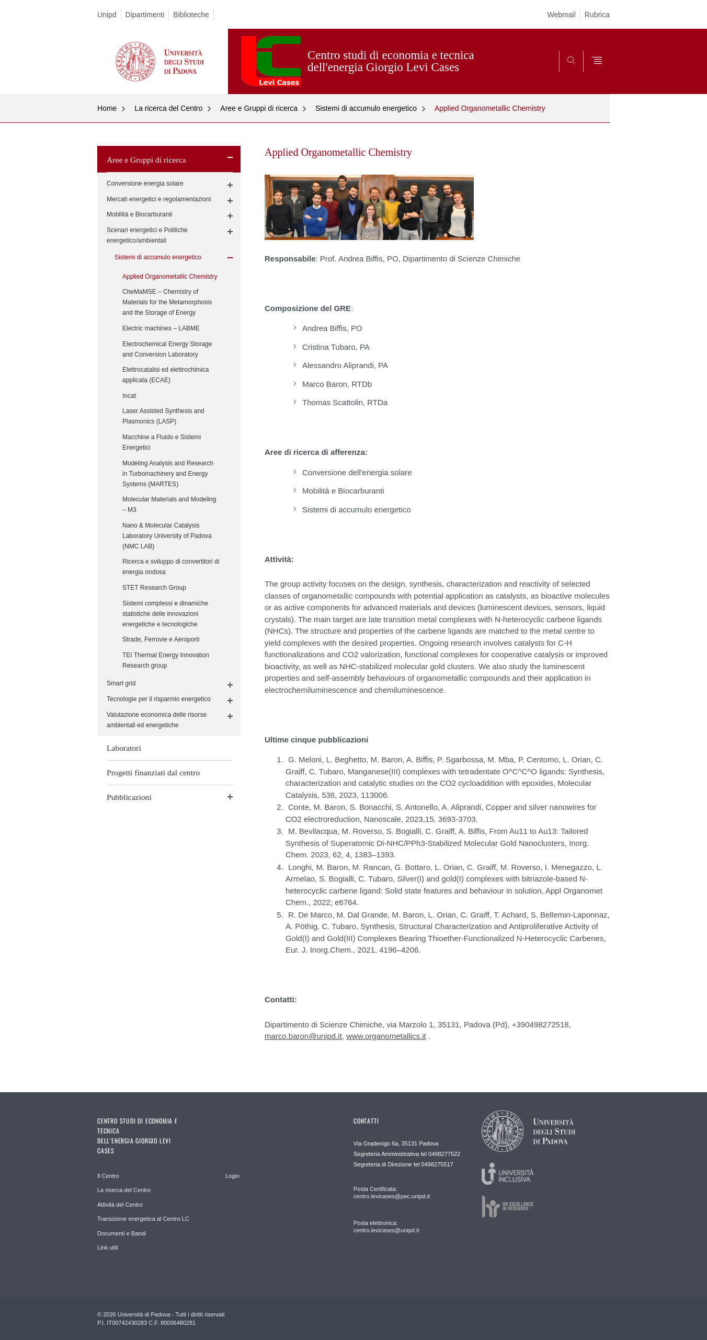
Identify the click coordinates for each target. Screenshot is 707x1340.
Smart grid (121, 683)
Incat (129, 395)
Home (107, 108)
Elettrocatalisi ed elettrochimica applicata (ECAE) (165, 375)
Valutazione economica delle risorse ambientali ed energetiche (157, 720)
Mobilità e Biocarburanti (139, 214)
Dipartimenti (145, 14)
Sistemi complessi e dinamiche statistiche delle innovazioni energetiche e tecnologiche (165, 614)
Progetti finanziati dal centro (153, 772)
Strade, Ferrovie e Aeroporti (160, 639)
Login (232, 1176)
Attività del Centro (120, 1204)
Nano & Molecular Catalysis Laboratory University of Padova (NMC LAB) (167, 536)
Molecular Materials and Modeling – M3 (169, 504)
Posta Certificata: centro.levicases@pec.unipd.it (392, 1192)
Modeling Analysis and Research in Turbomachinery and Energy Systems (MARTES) (167, 474)
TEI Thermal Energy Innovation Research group (165, 660)
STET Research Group (154, 587)
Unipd (107, 14)
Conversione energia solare (145, 183)
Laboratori (124, 747)
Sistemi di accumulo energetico (366, 108)
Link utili (107, 1247)
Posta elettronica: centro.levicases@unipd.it (386, 1226)
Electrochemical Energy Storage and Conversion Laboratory (167, 349)
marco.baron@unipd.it (303, 1036)
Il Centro (108, 1176)
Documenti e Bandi (121, 1233)
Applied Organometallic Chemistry (490, 108)
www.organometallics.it (386, 1036)
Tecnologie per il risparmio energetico (159, 699)
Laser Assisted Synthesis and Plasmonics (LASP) (163, 416)
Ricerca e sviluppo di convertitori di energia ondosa (170, 567)
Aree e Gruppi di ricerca (259, 108)
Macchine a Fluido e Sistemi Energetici (161, 442)
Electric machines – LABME (161, 328)
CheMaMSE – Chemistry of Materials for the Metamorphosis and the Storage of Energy (167, 302)
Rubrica (597, 14)
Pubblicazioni (129, 797)
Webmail (562, 14)
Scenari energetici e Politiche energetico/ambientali (147, 235)
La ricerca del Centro (168, 108)
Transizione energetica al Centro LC (143, 1219)
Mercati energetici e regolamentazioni (159, 199)
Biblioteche (191, 14)
